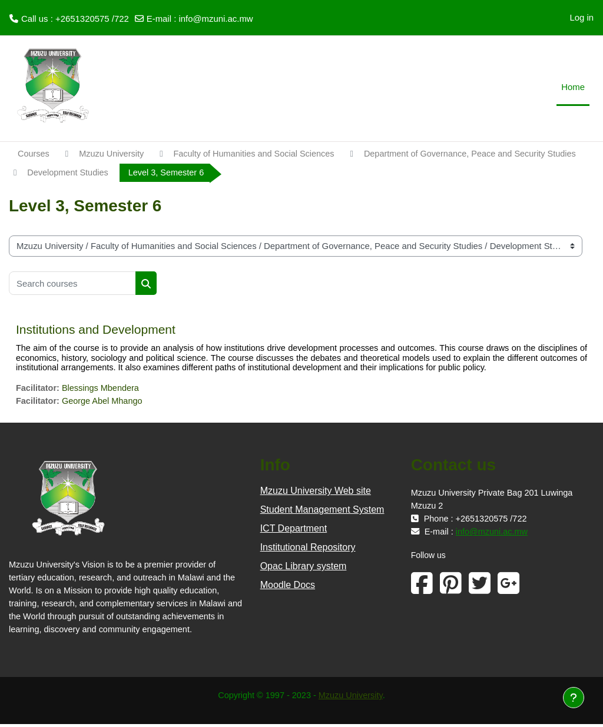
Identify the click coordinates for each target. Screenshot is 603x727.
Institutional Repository (308, 550)
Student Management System (322, 512)
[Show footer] (573, 697)
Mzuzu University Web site (315, 494)
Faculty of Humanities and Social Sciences (260, 154)
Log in (581, 17)
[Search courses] (72, 284)
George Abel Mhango (104, 403)
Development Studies (317, 173)
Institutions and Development (95, 330)
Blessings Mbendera (103, 390)
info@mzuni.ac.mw (215, 19)
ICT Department (293, 531)
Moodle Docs (287, 588)
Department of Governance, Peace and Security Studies (136, 173)
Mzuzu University (113, 154)
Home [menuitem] (573, 87)
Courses (34, 154)
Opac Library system (303, 569)
